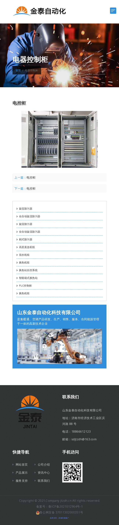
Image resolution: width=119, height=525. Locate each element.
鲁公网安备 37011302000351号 (59, 512)
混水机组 (23, 254)
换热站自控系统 (27, 270)
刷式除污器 (24, 239)
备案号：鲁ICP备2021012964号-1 (59, 506)
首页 (18, 70)
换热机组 (23, 262)
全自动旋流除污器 (28, 216)
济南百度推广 (64, 518)
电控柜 (31, 177)
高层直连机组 (25, 247)
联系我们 (44, 481)
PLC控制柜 (24, 285)
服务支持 (22, 481)
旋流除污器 (24, 208)
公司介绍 (44, 464)
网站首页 (22, 464)
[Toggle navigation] (113, 11)
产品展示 (22, 473)
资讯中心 (44, 473)
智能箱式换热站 (27, 278)
